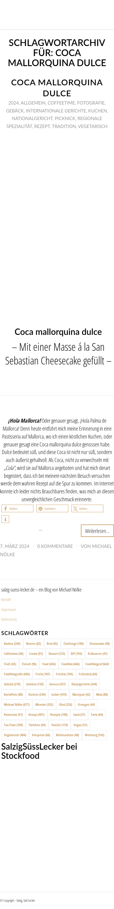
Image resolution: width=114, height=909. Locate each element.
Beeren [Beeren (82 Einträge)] (33, 643)
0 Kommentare (55, 546)
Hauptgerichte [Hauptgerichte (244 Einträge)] (84, 684)
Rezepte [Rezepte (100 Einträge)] (58, 714)
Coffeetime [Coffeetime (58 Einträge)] (13, 653)
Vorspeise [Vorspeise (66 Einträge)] (41, 735)
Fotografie (91, 102)
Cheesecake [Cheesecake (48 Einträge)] (99, 643)
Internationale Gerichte (56, 110)
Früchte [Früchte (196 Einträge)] (64, 674)
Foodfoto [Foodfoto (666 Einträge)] (70, 664)
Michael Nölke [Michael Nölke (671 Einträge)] (16, 704)
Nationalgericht (32, 118)
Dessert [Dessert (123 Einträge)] (57, 653)
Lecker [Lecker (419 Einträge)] (59, 694)
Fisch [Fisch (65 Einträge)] (10, 664)
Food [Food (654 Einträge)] (49, 664)
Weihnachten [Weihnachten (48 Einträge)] (67, 735)
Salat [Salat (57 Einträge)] (79, 714)
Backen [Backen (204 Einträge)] (12, 643)
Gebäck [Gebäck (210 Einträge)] (12, 684)
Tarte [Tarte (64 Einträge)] (97, 714)
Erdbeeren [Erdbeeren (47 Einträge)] (97, 653)
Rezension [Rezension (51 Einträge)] (13, 714)
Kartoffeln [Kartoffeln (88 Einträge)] (13, 694)
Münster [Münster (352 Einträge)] (44, 704)
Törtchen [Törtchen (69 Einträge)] (37, 725)
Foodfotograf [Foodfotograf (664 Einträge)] (97, 664)
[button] (17, 508)
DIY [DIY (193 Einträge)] (76, 653)
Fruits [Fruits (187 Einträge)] (43, 674)
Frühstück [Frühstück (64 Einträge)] (88, 674)
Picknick (65, 118)
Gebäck (15, 110)
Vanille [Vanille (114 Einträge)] (59, 725)
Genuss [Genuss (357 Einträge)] (57, 684)
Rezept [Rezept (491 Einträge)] (36, 714)
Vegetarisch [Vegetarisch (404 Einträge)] (15, 735)
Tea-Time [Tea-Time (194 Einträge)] (13, 725)
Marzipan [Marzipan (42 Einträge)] (81, 694)
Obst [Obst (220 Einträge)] (65, 704)
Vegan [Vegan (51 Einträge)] (80, 725)
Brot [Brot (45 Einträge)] (52, 643)
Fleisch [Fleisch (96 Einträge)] (29, 664)
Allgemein (33, 102)
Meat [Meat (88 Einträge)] (102, 694)
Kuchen (97, 110)
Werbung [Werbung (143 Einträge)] (94, 735)
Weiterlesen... (97, 530)
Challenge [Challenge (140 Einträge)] (74, 643)
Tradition (64, 126)
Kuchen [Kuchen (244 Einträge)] (37, 694)
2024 (14, 102)
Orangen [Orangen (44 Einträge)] (86, 704)
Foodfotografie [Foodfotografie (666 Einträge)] (17, 674)
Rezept (42, 126)
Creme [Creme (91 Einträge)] (36, 653)
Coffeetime (61, 102)
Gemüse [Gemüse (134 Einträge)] (34, 684)
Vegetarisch (92, 126)
